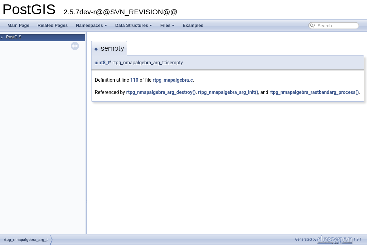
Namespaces (91, 25)
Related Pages (52, 25)
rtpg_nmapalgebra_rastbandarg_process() (314, 92)
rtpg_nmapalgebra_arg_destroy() (161, 92)
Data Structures (133, 25)
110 (134, 80)
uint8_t (102, 62)
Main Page (18, 25)
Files (167, 25)
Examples (193, 25)
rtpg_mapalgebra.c (173, 80)
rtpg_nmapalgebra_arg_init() (228, 92)
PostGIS (13, 37)
